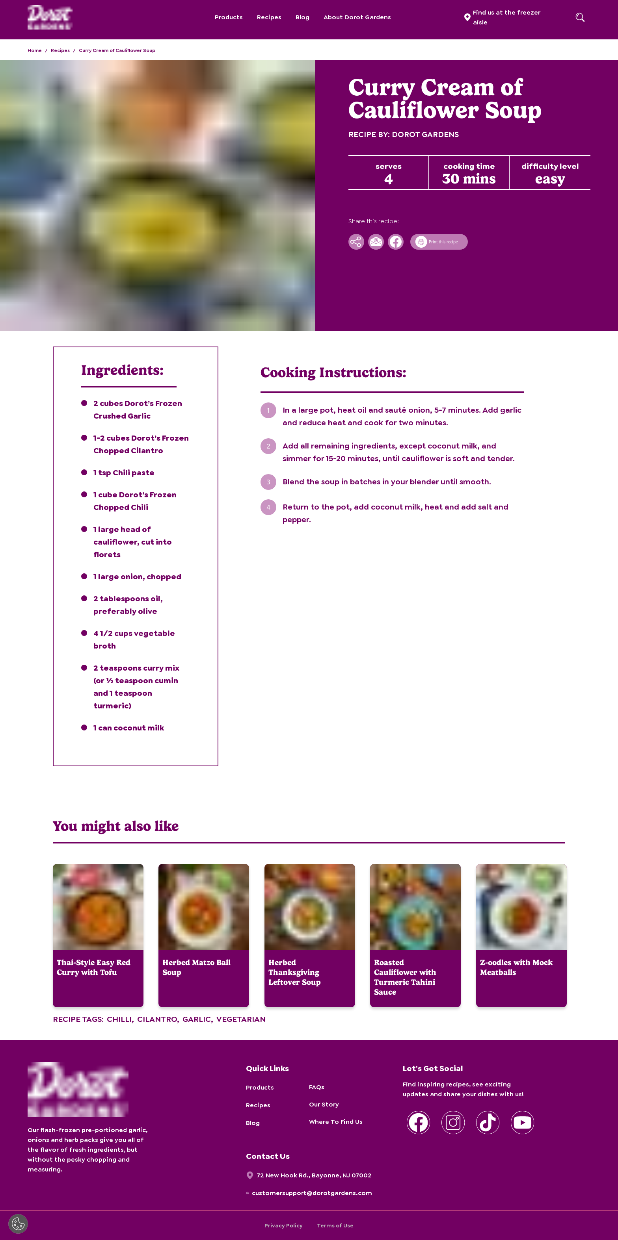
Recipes (269, 17)
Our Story (324, 1104)
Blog (302, 17)
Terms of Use (335, 1225)
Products (229, 17)
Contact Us (268, 1156)
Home (35, 50)
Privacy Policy (283, 1225)
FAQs (316, 1087)
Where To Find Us (336, 1122)
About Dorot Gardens (357, 17)
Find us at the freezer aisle (506, 17)
